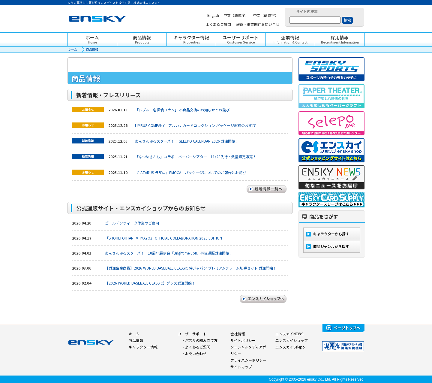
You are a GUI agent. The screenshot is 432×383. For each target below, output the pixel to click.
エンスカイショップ (291, 340)
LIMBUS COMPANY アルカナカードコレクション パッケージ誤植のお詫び (195, 125)
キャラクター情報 (143, 346)
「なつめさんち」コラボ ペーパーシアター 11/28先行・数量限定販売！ (195, 156)
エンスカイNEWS (289, 333)
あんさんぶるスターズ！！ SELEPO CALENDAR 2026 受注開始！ (187, 140)
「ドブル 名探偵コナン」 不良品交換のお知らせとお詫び (182, 109)
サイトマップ (241, 366)
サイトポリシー (243, 340)
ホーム (72, 49)
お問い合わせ (196, 353)
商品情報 (92, 49)
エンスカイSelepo (290, 346)
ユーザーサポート (192, 333)
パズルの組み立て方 (201, 340)
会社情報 (237, 333)
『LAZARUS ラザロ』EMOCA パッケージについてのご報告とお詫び (190, 172)
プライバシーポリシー (248, 360)
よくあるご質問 (197, 346)
